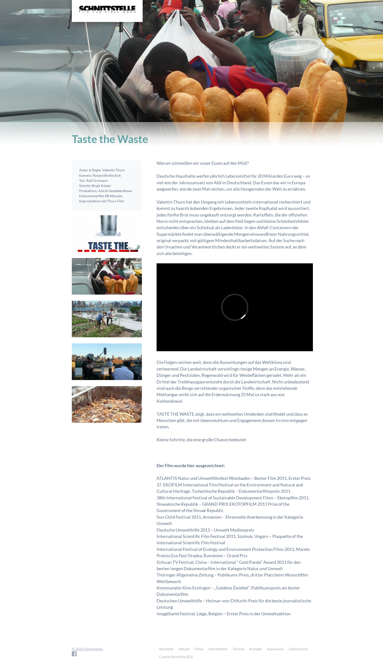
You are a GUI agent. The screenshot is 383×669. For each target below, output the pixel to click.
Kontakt (255, 649)
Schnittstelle (218, 649)
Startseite (166, 649)
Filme (199, 649)
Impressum (275, 649)
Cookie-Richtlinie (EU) (176, 657)
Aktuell (184, 649)
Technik (238, 649)
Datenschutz (298, 649)
